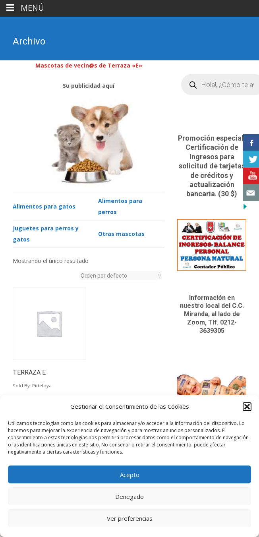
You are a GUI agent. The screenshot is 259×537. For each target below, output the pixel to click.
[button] (247, 407)
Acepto (129, 475)
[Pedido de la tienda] (118, 274)
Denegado (129, 496)
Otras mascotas (121, 233)
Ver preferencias (130, 518)
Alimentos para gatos (44, 205)
